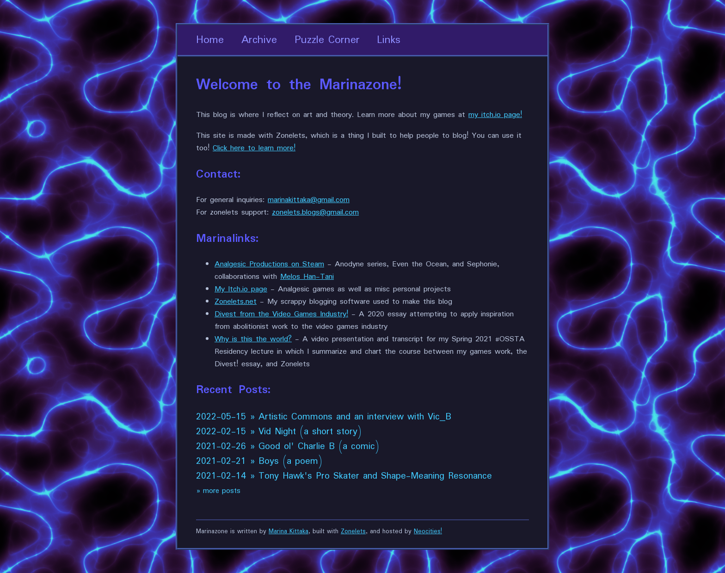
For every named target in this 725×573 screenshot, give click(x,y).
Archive (259, 40)
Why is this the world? (253, 339)
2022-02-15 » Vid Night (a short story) (279, 432)
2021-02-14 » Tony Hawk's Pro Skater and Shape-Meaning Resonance (344, 476)
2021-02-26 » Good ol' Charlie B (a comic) (287, 446)
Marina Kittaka (288, 531)
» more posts (218, 491)
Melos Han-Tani (307, 277)
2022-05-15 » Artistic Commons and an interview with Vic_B (323, 417)
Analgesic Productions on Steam (269, 264)
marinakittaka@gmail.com (309, 200)
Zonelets (353, 531)
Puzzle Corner (327, 40)
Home (210, 40)
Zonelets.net (236, 302)
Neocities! (428, 531)
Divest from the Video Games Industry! (281, 314)
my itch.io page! (495, 115)
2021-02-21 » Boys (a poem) (259, 461)
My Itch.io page (241, 289)
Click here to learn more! (254, 148)
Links (388, 40)
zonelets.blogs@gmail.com (315, 212)
